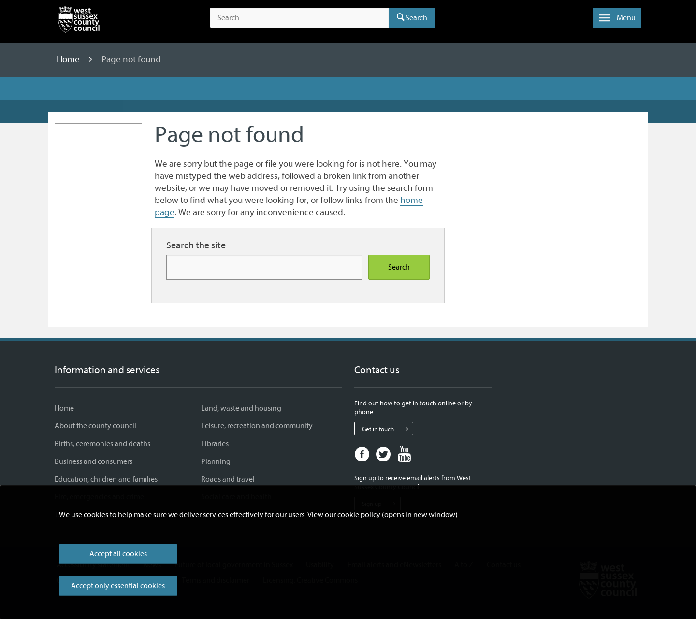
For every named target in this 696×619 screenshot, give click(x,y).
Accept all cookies (118, 553)
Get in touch (387, 428)
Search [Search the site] (399, 267)
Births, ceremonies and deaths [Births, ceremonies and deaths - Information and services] (102, 443)
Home (69, 59)
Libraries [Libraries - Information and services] (215, 443)
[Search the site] (299, 18)
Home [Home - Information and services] (64, 408)
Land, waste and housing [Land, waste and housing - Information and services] (241, 408)
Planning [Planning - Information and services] (216, 461)
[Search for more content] (264, 267)
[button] (617, 18)
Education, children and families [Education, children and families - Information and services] (106, 479)
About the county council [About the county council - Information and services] (95, 425)
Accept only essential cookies (118, 585)
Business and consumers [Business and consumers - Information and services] (93, 461)
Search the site (196, 245)
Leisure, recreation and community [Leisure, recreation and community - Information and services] (257, 425)
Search (416, 18)
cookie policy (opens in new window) (397, 514)
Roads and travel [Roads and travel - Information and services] (228, 479)
